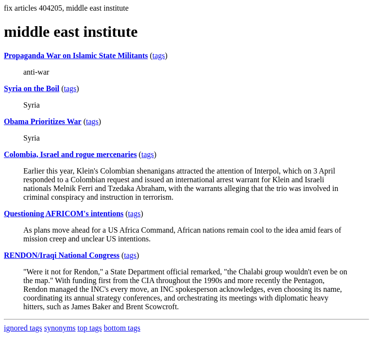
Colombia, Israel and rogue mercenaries (70, 154)
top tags (90, 328)
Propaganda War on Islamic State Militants (76, 55)
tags (159, 55)
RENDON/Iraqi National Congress (61, 255)
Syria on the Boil (31, 88)
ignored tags (23, 328)
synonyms (60, 328)
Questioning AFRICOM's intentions (63, 213)
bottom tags (122, 328)
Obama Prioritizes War (43, 121)
